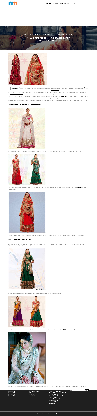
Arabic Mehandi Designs (34, 381)
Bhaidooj (30, 382)
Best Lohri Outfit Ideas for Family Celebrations (56, 392)
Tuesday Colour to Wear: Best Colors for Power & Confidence (58, 383)
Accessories (55, 3)
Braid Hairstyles (32, 385)
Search (86, 379)
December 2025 (11, 381)
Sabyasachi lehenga (55, 90)
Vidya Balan (63, 96)
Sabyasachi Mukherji (68, 98)
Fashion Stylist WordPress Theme (48, 413)
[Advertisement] (48, 16)
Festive (61, 3)
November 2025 (11, 382)
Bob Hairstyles (32, 384)
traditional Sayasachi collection (16, 94)
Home (26, 34)
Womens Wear (48, 3)
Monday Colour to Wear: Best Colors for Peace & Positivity (57, 386)
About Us (72, 3)
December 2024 (11, 384)
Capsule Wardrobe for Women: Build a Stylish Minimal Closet (57, 389)
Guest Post (66, 3)
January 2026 (11, 379)
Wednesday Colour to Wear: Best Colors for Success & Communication (58, 380)
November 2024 (11, 385)
